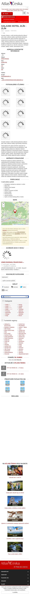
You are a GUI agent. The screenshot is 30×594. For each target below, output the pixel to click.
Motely (20, 307)
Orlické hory (22, 336)
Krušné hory (22, 324)
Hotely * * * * (8, 307)
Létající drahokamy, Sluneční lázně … (12, 262)
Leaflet (14, 224)
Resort (20, 315)
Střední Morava (5, 58)
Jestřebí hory (7, 346)
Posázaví (21, 347)
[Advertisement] (15, 412)
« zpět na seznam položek (8, 280)
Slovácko (21, 349)
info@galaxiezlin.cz (6, 76)
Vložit (8, 13)
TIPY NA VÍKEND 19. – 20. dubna (15, 374)
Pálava (20, 339)
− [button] (3, 206)
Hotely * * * (8, 306)
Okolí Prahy (21, 335)
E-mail (5, 290)
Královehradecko (8, 352)
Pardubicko (21, 341)
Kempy (20, 304)
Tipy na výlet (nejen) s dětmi (15, 554)
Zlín (2, 66)
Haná (5, 343)
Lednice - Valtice (23, 327)
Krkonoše (6, 354)
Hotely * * (7, 304)
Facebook (5, 287)
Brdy (5, 332)
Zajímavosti (5, 277)
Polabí (20, 346)
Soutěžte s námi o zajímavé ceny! (15, 538)
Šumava (21, 350)
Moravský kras (22, 333)
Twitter (23, 287)
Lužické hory (22, 330)
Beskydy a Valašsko (9, 327)
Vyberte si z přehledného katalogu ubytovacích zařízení (15, 523)
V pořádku (15, 592)
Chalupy (7, 314)
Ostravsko (21, 338)
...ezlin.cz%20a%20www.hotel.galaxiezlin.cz (12, 80)
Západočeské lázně (23, 354)
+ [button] (3, 204)
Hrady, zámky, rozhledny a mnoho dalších (15, 508)
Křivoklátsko (22, 325)
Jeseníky (6, 344)
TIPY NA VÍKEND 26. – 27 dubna (15, 367)
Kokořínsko (7, 350)
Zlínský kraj (4, 62)
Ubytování (7, 30)
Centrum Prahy (8, 335)
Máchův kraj (22, 332)
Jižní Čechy (7, 349)
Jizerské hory (7, 347)
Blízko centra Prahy (9, 330)
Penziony (7, 311)
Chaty (6, 315)
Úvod (2, 30)
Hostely (20, 306)
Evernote (14, 287)
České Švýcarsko (8, 338)
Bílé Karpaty (7, 328)
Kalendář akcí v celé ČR (15, 477)
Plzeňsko (21, 343)
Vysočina (21, 352)
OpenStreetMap (20, 224)
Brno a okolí (7, 333)
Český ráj (6, 341)
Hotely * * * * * (8, 309)
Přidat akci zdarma (20, 567)
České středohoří (8, 336)
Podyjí (20, 344)
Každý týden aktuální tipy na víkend (15, 492)
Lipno (20, 328)
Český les (6, 339)
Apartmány (8, 312)
